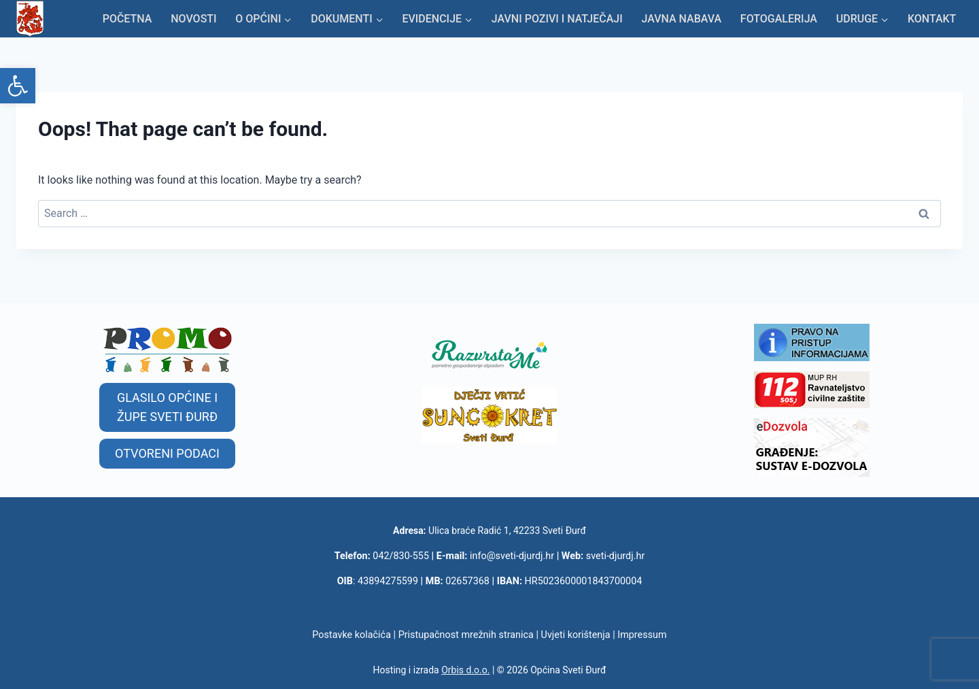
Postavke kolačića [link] (351, 635)
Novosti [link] (193, 18)
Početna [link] (127, 18)
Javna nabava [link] (681, 18)
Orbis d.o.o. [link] (465, 670)
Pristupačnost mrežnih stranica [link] (466, 635)
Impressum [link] (641, 635)
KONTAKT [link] (932, 18)
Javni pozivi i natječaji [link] (557, 18)
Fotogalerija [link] (778, 18)
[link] (17, 85)
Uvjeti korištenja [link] (576, 635)
